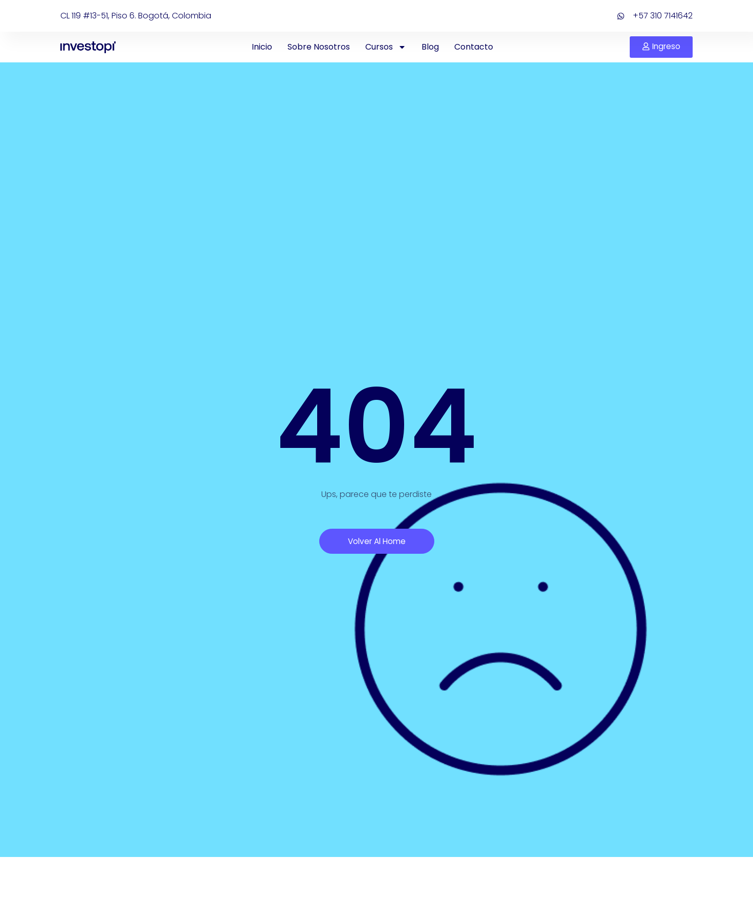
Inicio (261, 47)
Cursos (384, 47)
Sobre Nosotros (317, 47)
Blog (429, 47)
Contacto (472, 47)
